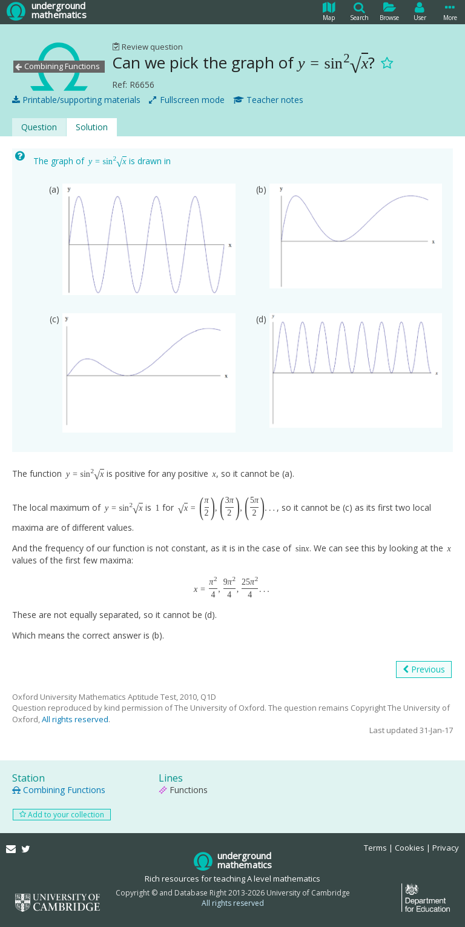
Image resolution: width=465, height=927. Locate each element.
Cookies (409, 847)
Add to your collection (61, 814)
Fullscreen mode (187, 100)
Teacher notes (268, 100)
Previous (424, 669)
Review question (147, 46)
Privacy (445, 847)
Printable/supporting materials (76, 100)
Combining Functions (58, 790)
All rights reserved (75, 719)
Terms (375, 847)
